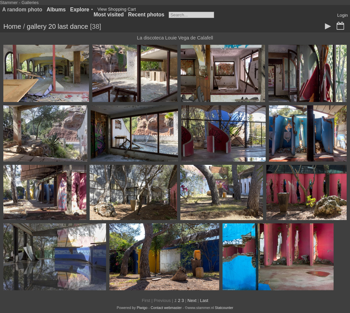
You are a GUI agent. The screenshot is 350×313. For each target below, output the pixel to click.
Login (342, 15)
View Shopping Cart (116, 9)
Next (191, 300)
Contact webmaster (166, 308)
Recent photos (146, 14)
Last (204, 300)
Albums (56, 9)
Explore (79, 9)
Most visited (109, 14)
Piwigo (142, 308)
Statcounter (224, 308)
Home (12, 26)
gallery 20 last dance (57, 26)
